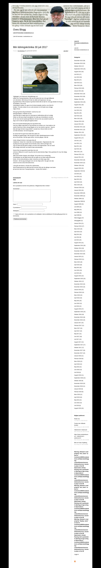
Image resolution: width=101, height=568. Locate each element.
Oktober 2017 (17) (79, 347)
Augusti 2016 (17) (79, 309)
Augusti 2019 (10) (79, 408)
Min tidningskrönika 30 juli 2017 (30, 47)
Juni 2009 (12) (78, 212)
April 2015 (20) (78, 264)
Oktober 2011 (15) (79, 132)
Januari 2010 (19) (78, 190)
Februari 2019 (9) (78, 391)
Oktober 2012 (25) (79, 99)
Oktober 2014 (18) (79, 248)
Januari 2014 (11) (78, 223)
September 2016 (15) (79, 311)
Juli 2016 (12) (77, 306)
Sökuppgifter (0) (78, 220)
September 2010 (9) (79, 171)
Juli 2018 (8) (77, 372)
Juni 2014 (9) (77, 237)
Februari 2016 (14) (79, 292)
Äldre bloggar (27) (79, 218)
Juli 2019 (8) (77, 405)
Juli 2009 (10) (77, 207)
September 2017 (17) (79, 344)
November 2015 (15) (79, 284)
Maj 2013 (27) (78, 80)
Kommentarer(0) (17, 177)
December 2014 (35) (79, 253)
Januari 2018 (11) (78, 356)
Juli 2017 (65, 51)
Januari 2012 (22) (78, 124)
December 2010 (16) (79, 160)
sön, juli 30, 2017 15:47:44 (31, 50)
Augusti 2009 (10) (79, 204)
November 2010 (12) (79, 162)
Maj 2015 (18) (78, 267)
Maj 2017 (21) (78, 333)
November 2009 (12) (79, 195)
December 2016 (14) (79, 320)
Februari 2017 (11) (79, 325)
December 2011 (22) (79, 127)
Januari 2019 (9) (78, 389)
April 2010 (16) (78, 182)
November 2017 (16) (79, 350)
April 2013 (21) (78, 82)
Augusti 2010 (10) (79, 168)
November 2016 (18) (79, 317)
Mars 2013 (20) (78, 85)
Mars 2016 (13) (78, 295)
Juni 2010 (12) (78, 176)
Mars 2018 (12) (78, 361)
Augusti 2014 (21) (79, 242)
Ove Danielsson (21, 50)
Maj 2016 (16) (78, 300)
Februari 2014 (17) (79, 226)
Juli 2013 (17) (77, 74)
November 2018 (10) (79, 383)
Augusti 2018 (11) (79, 375)
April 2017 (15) (78, 331)
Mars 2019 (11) (78, 394)
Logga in (76, 554)
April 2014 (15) (78, 231)
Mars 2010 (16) (78, 184)
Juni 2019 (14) (78, 402)
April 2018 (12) (78, 364)
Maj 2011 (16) (78, 146)
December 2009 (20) (79, 193)
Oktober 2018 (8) (78, 380)
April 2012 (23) (78, 115)
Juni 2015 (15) (78, 270)
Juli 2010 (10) (77, 173)
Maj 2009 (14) (78, 209)
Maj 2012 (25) (78, 113)
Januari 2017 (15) (78, 322)
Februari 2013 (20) (79, 88)
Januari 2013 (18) (78, 91)
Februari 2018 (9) (78, 358)
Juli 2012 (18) (77, 107)
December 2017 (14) (79, 353)
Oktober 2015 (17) (79, 281)
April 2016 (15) (78, 298)
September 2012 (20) (79, 102)
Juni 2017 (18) (78, 336)
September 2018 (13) (79, 378)
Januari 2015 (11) (78, 256)
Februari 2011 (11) (79, 154)
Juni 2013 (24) (78, 77)
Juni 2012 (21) (78, 110)
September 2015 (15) (79, 278)
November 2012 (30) (79, 96)
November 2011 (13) (79, 129)
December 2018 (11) (79, 386)
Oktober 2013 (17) (79, 66)
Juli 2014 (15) (77, 240)
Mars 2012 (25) (78, 118)
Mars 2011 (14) (78, 151)
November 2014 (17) (79, 251)
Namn (15, 206)
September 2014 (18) (79, 245)
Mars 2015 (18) (78, 262)
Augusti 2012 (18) (79, 104)
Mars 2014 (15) (78, 229)
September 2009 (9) (79, 201)
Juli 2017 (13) (77, 339)
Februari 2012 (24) (79, 121)
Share (14, 179)
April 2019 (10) (78, 397)
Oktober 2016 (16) (79, 314)
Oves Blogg (19, 29)
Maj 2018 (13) (78, 367)
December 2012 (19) (79, 93)
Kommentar (16, 188)
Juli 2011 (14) (77, 140)
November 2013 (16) (79, 63)
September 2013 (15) (79, 69)
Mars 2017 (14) (78, 328)
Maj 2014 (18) (78, 234)
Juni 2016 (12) (78, 303)
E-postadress (17, 210)
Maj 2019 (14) (78, 400)
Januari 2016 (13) (78, 289)
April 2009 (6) (77, 215)
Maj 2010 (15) (78, 179)
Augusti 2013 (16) (79, 71)
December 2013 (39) (79, 60)
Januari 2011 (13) (78, 157)
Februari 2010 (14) (79, 187)
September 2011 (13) (79, 135)
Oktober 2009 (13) (79, 198)
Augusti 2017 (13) (79, 342)
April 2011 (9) (77, 149)
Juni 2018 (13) (78, 369)
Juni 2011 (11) (78, 143)
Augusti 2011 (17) (79, 138)
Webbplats (16, 213)
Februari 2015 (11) (79, 259)
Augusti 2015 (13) (79, 276)
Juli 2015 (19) (77, 273)
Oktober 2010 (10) (79, 165)
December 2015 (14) (79, 287)
